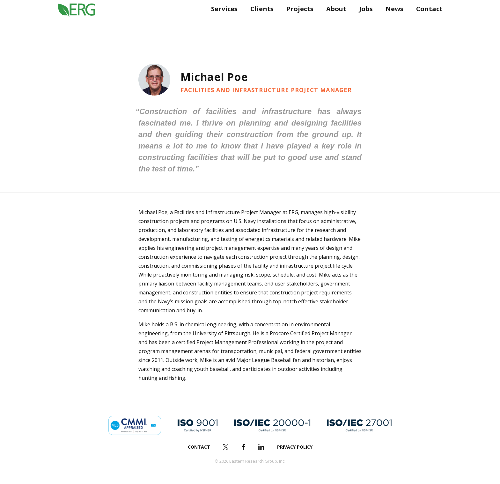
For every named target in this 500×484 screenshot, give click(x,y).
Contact (427, 21)
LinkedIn (261, 447)
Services (222, 21)
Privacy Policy (294, 447)
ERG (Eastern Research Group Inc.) (81, 21)
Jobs (363, 21)
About (334, 21)
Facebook (243, 447)
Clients (259, 21)
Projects (297, 21)
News (392, 21)
